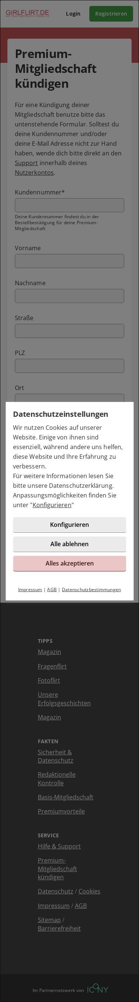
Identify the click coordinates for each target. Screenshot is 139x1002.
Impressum (30, 589)
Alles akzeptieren (70, 563)
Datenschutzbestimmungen (91, 589)
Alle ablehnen (69, 544)
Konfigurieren (52, 505)
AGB (52, 589)
